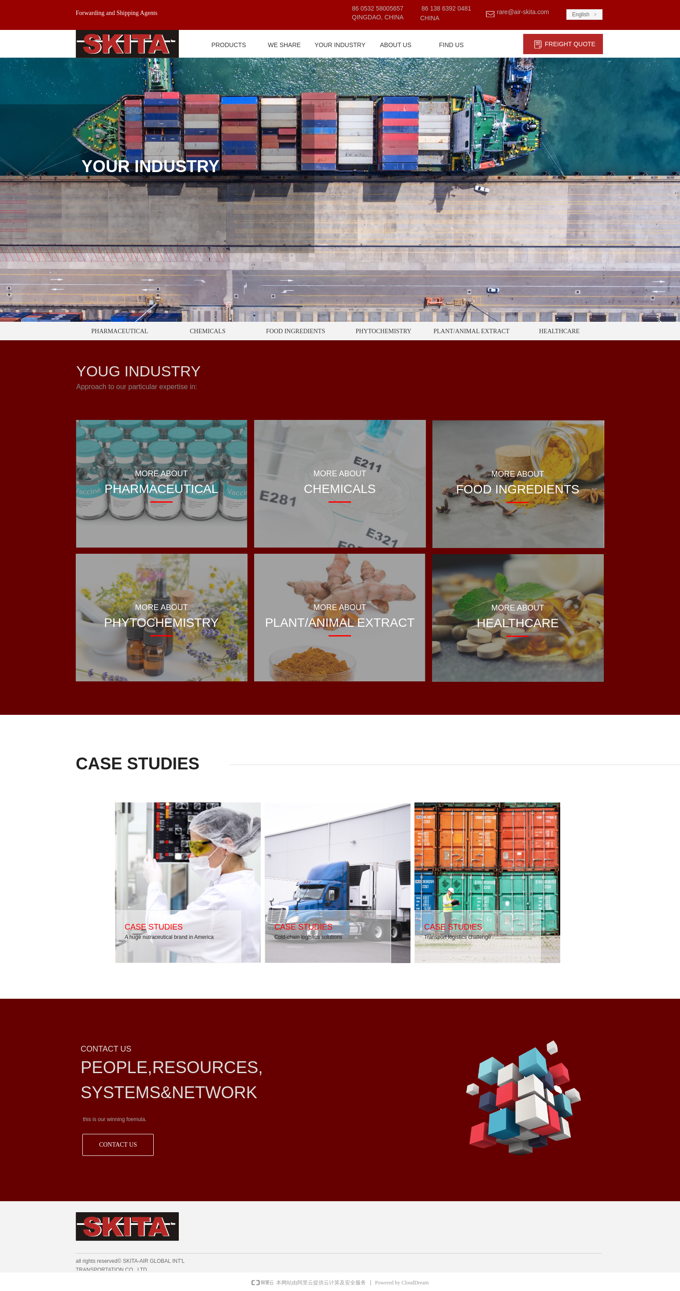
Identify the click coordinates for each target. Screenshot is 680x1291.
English (580, 14)
